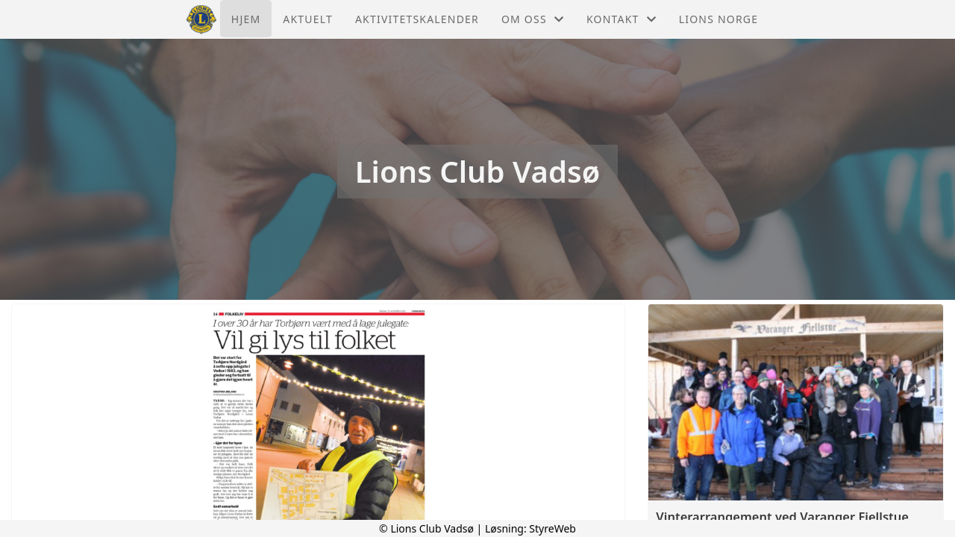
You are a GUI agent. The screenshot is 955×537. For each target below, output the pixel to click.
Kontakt (621, 19)
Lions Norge (718, 19)
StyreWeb (552, 528)
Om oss (532, 19)
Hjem (245, 19)
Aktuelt (308, 19)
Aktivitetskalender (417, 19)
